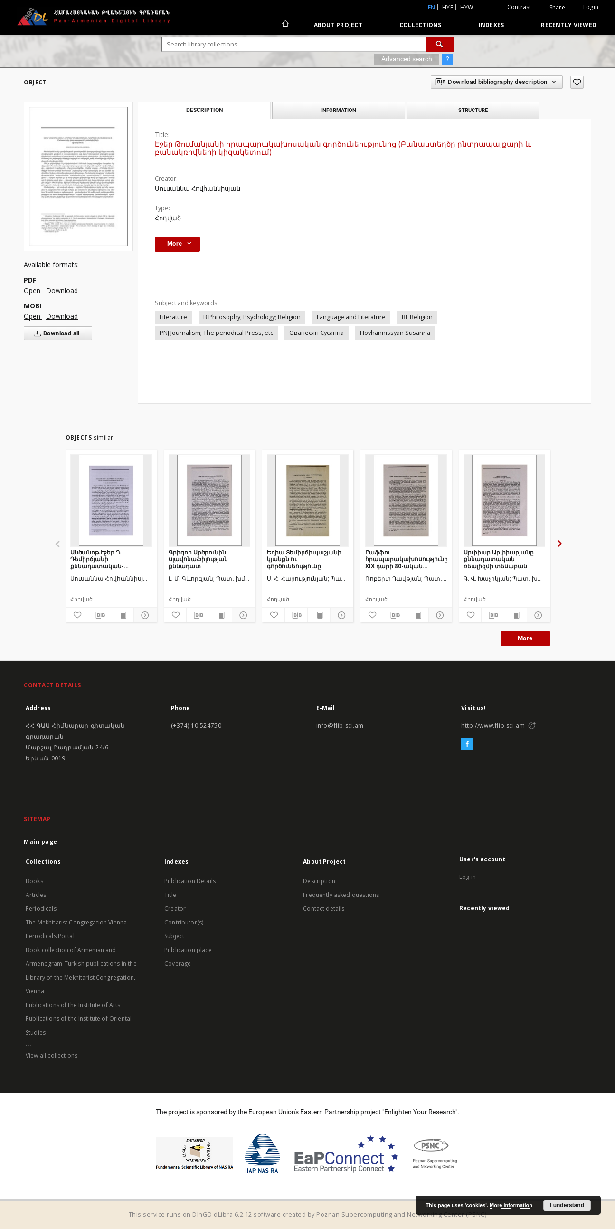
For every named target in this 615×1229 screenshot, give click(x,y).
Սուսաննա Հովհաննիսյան (197, 189)
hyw (466, 7)
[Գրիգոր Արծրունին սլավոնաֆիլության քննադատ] (209, 500)
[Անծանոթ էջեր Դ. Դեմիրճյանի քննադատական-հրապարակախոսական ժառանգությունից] (111, 500)
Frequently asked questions (341, 895)
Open (33, 290)
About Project (338, 25)
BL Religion (417, 317)
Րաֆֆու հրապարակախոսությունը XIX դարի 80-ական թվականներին (406, 559)
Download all (55, 333)
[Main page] (284, 24)
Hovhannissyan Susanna (395, 333)
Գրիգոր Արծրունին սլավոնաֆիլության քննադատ (198, 559)
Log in (467, 877)
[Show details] (143, 615)
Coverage (177, 964)
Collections (420, 25)
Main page (40, 842)
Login (590, 7)
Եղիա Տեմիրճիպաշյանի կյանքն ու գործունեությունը (304, 559)
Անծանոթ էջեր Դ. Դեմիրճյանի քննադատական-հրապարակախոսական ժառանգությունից (108, 559)
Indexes (491, 25)
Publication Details (190, 881)
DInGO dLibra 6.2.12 (222, 1215)
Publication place (188, 950)
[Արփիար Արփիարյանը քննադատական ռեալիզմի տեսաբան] (504, 500)
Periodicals (41, 909)
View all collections (51, 1056)
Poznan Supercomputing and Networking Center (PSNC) (401, 1215)
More (525, 638)
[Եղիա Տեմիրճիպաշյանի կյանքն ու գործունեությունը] (307, 500)
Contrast (519, 7)
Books (34, 881)
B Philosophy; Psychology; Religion (252, 317)
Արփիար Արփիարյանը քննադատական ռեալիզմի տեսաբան (499, 559)
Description (319, 881)
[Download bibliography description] (99, 615)
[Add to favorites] (577, 82)
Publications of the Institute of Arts (73, 1005)
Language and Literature (351, 317)
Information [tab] (338, 110)
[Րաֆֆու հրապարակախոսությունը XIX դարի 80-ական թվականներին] (406, 500)
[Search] (440, 44)
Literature (173, 317)
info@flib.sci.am (340, 725)
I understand (567, 1205)
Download (62, 290)
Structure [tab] (473, 110)
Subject (174, 936)
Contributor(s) (183, 922)
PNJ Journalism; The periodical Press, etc (216, 333)
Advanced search (406, 59)
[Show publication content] (122, 615)
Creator (175, 909)
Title (170, 895)
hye (447, 7)
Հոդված (168, 218)
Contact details (323, 909)
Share (557, 7)
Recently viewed (568, 25)
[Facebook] (467, 744)
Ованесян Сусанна (316, 333)
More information (511, 1205)
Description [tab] (204, 110)
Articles (36, 895)
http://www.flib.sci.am (493, 725)
